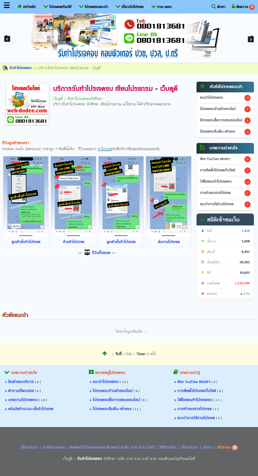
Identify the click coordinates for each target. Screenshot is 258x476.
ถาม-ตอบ (161, 6)
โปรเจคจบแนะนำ (93, 6)
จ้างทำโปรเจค (73, 242)
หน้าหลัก (26, 6)
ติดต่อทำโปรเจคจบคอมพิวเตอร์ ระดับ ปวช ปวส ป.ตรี (112, 447)
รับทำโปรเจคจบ (17, 68)
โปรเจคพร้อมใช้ (57, 6)
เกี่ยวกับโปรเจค (129, 6)
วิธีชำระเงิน (168, 447)
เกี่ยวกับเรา (30, 447)
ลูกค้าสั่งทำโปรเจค (25, 242)
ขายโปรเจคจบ (54, 447)
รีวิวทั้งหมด (96, 253)
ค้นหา (218, 6)
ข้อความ (243, 7)
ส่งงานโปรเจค (169, 242)
